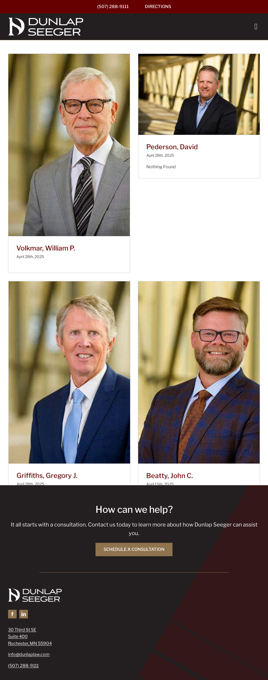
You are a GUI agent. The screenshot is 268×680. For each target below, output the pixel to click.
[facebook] (12, 575)
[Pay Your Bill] (31, 649)
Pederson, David (161, 147)
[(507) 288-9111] (113, 6)
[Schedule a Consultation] (134, 511)
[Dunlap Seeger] (45, 19)
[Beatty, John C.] (167, 358)
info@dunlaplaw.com (29, 615)
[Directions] (158, 6)
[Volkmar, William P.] (69, 145)
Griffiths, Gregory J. (88, 421)
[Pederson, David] (188, 94)
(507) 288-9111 (23, 626)
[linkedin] (23, 575)
